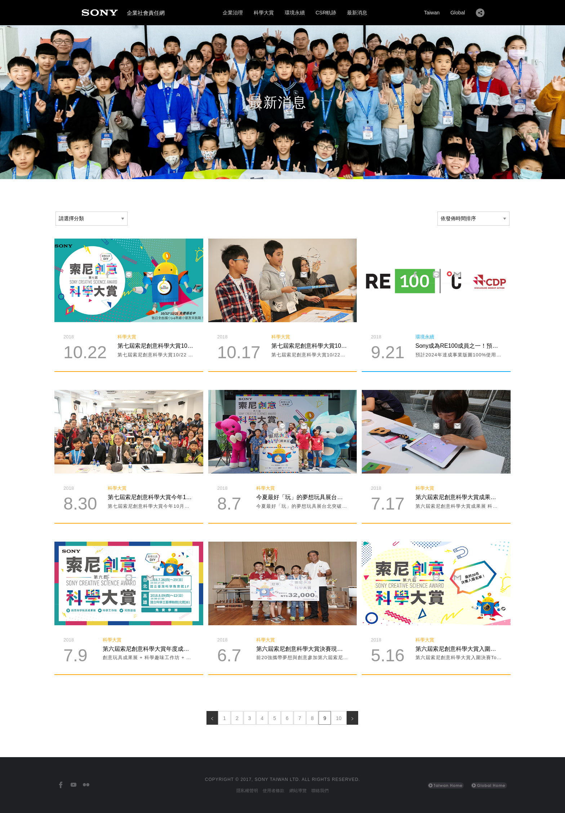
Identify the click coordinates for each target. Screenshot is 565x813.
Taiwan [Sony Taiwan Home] (432, 12)
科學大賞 (264, 12)
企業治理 (233, 12)
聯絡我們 (320, 790)
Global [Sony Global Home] (457, 12)
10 (339, 718)
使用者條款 (273, 790)
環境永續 (295, 12)
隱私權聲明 (247, 790)
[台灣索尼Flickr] (86, 785)
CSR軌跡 (326, 12)
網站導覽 (298, 790)
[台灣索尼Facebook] (60, 785)
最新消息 (357, 12)
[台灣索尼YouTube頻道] (73, 785)
